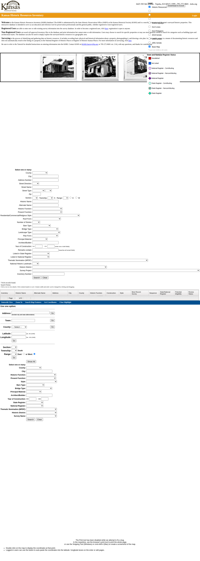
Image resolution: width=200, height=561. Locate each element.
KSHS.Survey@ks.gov (90, 44)
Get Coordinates (50, 302)
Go (52, 313)
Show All (31, 361)
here (106, 28)
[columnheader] (7, 293)
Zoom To (19, 302)
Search (37, 278)
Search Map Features (33, 302)
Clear (45, 278)
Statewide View (7, 302)
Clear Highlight (65, 302)
